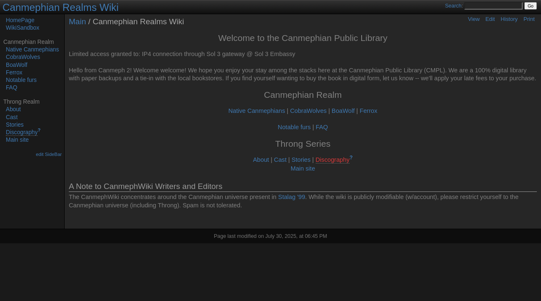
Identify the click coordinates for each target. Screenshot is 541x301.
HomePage (20, 20)
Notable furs (21, 80)
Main (77, 21)
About (13, 109)
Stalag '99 (291, 197)
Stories (15, 125)
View (474, 19)
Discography (22, 132)
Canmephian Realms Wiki (60, 7)
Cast (12, 117)
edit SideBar (49, 154)
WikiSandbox (22, 28)
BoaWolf (17, 65)
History (509, 19)
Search (453, 6)
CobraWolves (23, 57)
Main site (17, 140)
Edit (490, 19)
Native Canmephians (32, 49)
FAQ (11, 87)
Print (529, 19)
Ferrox (14, 72)
